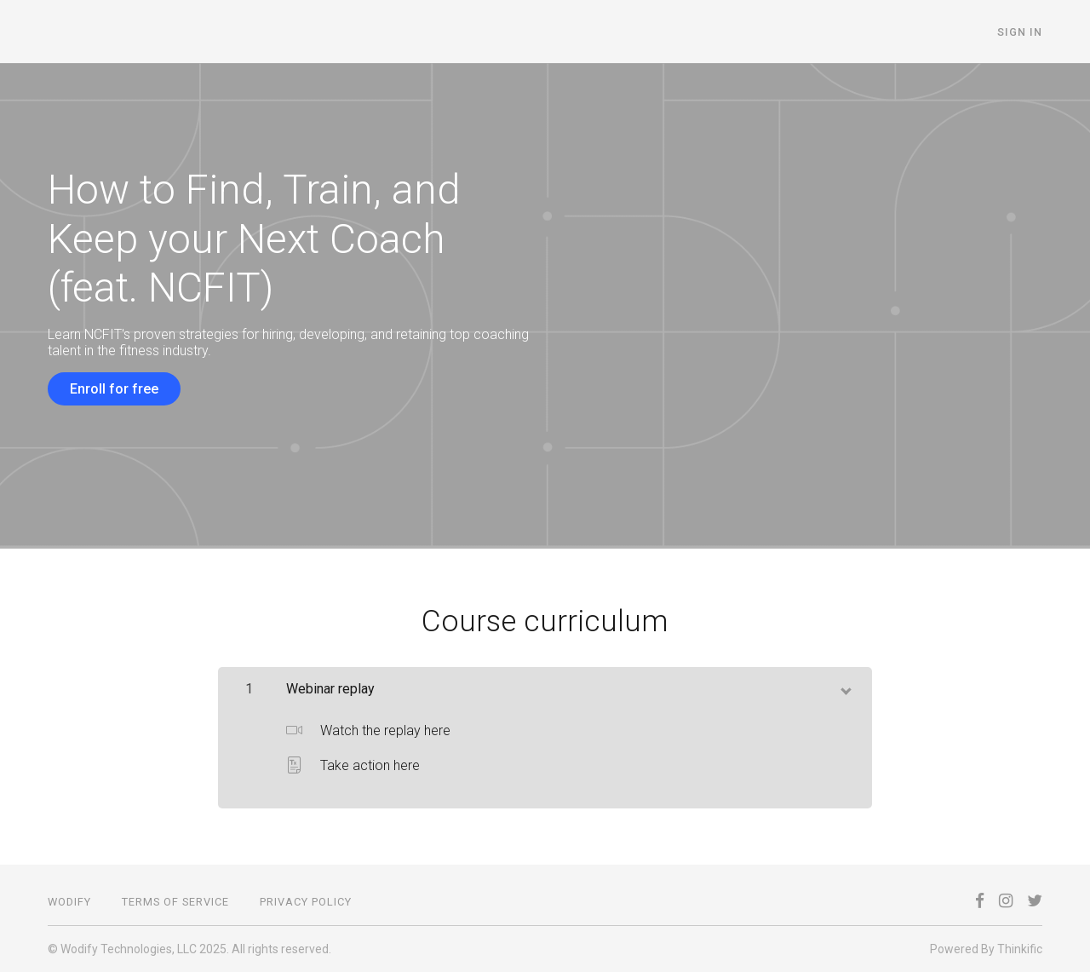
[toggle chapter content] (845, 687)
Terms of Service (175, 901)
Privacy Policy (306, 901)
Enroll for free (114, 389)
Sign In (1019, 32)
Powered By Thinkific (986, 949)
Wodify (69, 901)
